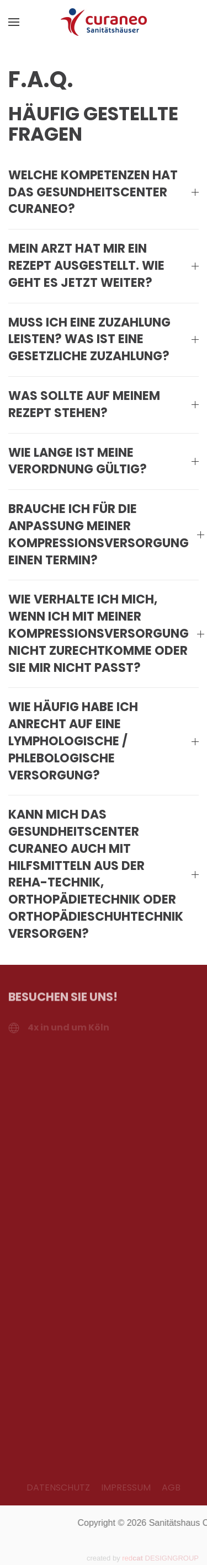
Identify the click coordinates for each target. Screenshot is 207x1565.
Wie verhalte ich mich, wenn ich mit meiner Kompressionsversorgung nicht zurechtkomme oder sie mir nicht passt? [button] (103, 633)
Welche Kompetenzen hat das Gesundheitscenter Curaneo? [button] (103, 192)
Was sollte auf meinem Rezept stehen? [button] (103, 404)
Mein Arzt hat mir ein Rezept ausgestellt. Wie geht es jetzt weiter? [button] (103, 266)
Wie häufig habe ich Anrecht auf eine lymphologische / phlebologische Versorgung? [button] (103, 741)
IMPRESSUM (126, 1487)
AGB (171, 1487)
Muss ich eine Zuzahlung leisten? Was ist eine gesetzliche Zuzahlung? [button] (103, 339)
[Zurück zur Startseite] (104, 22)
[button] (13, 22)
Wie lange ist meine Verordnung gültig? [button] (103, 461)
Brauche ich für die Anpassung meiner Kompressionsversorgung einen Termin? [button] (103, 534)
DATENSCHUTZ (58, 1487)
